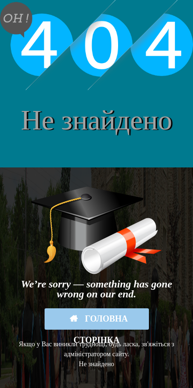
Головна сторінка (101, 322)
